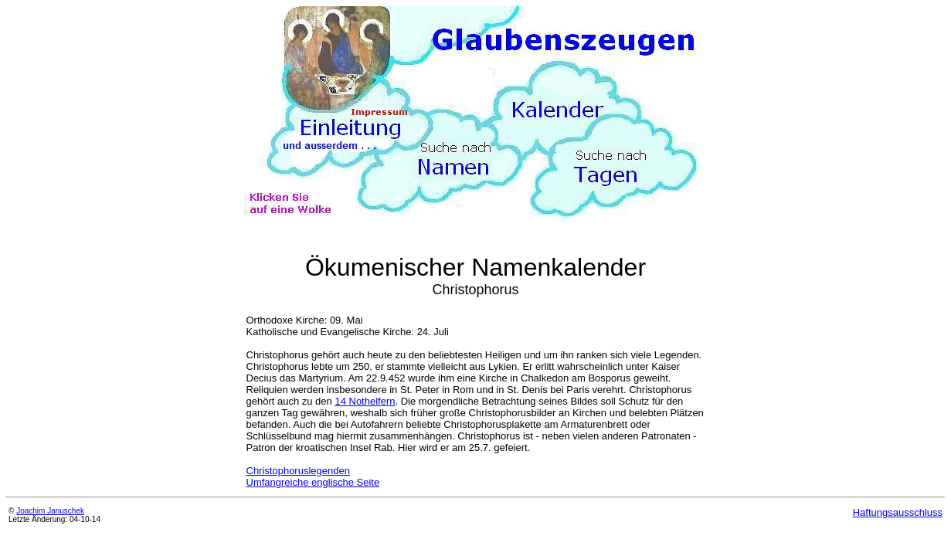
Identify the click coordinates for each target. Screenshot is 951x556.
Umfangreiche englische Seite (313, 482)
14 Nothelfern (365, 401)
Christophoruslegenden (298, 470)
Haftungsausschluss (898, 512)
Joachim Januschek (50, 511)
